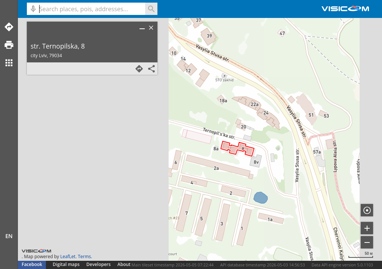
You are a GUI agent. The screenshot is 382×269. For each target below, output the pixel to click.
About (124, 264)
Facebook (32, 264)
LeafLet (67, 256)
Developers (99, 264)
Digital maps (67, 264)
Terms (84, 256)
